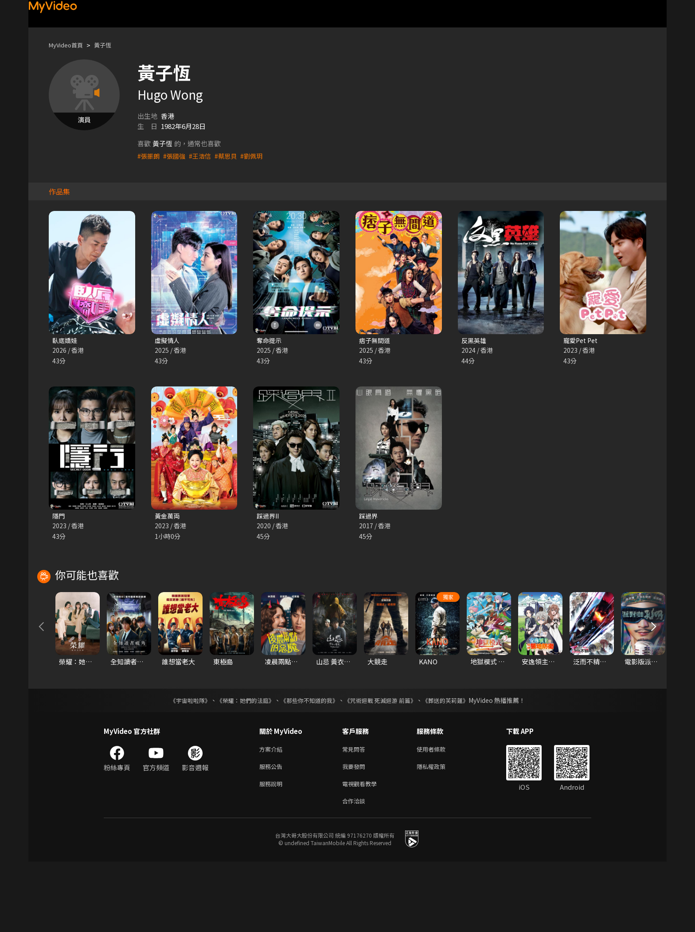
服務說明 (272, 852)
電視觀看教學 (362, 852)
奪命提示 (270, 340)
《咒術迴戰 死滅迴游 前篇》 (384, 765)
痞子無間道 (375, 340)
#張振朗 (149, 155)
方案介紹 (272, 814)
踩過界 (369, 517)
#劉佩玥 (257, 155)
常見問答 (355, 814)
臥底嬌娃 (65, 340)
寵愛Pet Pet (582, 340)
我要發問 (355, 833)
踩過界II (269, 517)
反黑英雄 (474, 340)
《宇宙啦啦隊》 (181, 765)
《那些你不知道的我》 (308, 765)
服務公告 (272, 833)
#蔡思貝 (230, 155)
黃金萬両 (168, 517)
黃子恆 (110, 45)
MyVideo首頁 (69, 45)
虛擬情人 (168, 340)
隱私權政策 (438, 833)
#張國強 (176, 155)
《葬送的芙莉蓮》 (454, 765)
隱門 (59, 517)
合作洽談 (355, 870)
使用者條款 (438, 814)
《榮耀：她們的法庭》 (240, 765)
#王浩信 (203, 155)
